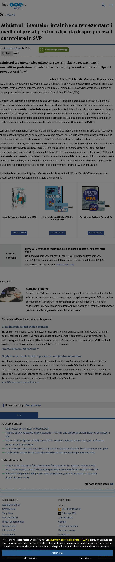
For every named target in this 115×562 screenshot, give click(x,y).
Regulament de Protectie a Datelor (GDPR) (68, 540)
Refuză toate (85, 558)
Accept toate (57, 553)
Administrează (30, 558)
